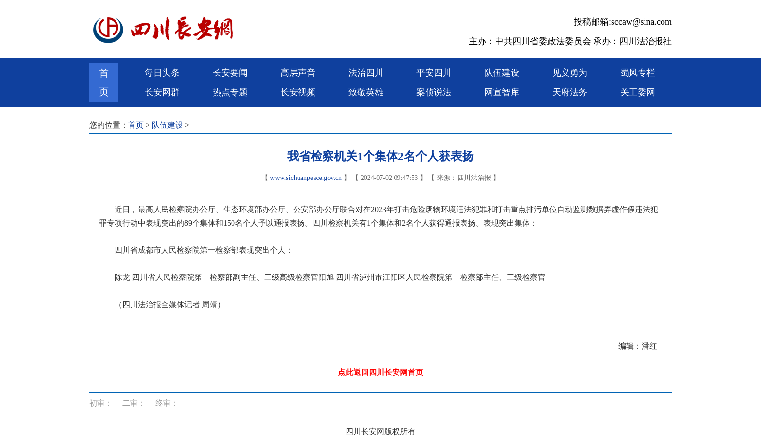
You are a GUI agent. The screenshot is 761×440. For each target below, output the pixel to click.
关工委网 (637, 92)
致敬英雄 (365, 92)
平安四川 (433, 73)
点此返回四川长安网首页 (380, 372)
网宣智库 (501, 92)
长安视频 (298, 92)
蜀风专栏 (637, 73)
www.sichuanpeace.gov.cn (306, 177)
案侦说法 (433, 92)
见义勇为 (569, 73)
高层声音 (298, 73)
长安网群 (162, 92)
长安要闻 (230, 73)
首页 (104, 82)
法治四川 (365, 73)
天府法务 (569, 92)
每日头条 (162, 73)
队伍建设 (501, 73)
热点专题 (230, 92)
